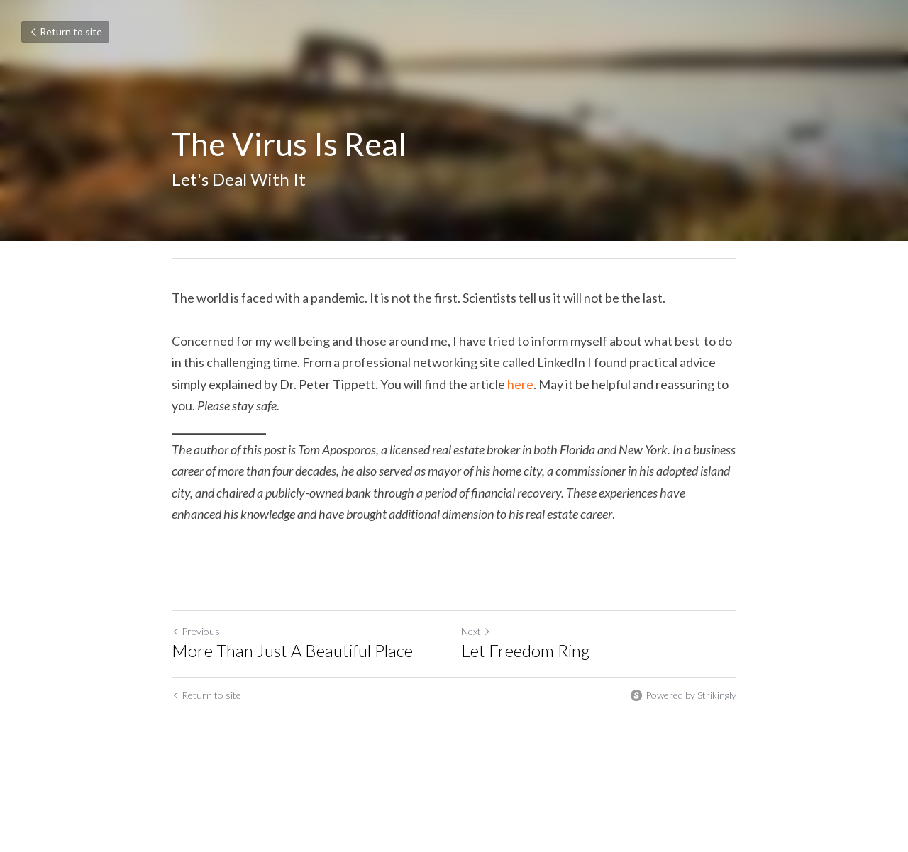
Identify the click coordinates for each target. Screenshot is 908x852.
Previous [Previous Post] (196, 631)
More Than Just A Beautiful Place (292, 650)
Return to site (65, 32)
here (520, 384)
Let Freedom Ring (525, 650)
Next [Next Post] (476, 631)
